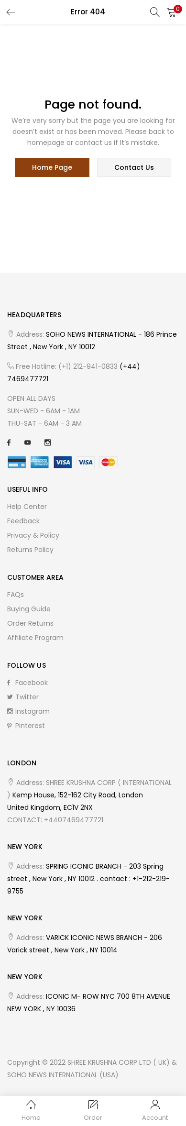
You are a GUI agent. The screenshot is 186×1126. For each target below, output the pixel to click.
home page (52, 167)
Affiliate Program (35, 637)
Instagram (28, 711)
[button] (171, 12)
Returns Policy (30, 549)
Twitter (23, 697)
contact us (134, 167)
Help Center (27, 506)
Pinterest (26, 725)
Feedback (23, 521)
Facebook (27, 682)
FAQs (15, 594)
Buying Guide (29, 609)
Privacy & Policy (33, 535)
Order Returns (30, 623)
